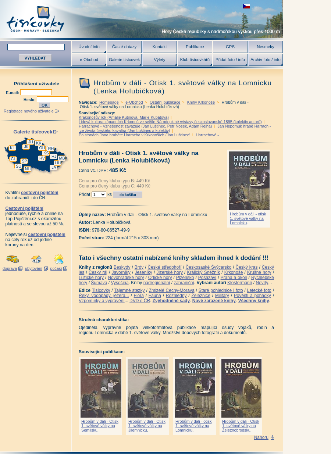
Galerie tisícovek (124, 59)
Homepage (109, 102)
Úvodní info (89, 46)
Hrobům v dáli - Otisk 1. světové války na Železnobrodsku (240, 425)
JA (53, 167)
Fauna (155, 295)
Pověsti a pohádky (252, 295)
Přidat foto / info (230, 59)
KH (12, 148)
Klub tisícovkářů (195, 59)
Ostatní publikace (165, 102)
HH (58, 163)
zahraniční (184, 282)
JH (30, 142)
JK (26, 146)
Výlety (159, 59)
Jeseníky (143, 272)
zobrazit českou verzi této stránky (246, 6)
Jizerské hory (169, 272)
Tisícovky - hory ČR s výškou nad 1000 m (141, 19)
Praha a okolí (234, 277)
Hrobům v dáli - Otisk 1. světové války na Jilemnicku (147, 425)
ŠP (24, 161)
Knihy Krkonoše (201, 102)
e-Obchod (89, 59)
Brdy (139, 267)
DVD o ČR (139, 300)
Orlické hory (160, 277)
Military (222, 295)
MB (62, 158)
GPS (230, 46)
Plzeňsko (185, 277)
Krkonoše (233, 272)
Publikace (195, 46)
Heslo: (30, 99)
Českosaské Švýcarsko (209, 267)
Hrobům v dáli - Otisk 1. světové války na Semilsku (99, 425)
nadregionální (156, 282)
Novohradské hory (126, 277)
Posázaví (207, 277)
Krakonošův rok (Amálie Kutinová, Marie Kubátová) (124, 117)
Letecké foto (259, 290)
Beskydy (122, 267)
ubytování (33, 268)
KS (46, 153)
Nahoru (261, 437)
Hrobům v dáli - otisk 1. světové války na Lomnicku (248, 218)
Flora (139, 295)
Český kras (247, 267)
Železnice (201, 295)
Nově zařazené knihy (214, 300)
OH (42, 148)
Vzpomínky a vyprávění (102, 300)
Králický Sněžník (203, 272)
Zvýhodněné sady (171, 300)
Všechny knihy (253, 300)
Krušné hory (259, 272)
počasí (56, 268)
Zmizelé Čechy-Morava (172, 290)
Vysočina (119, 282)
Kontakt (160, 46)
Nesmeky (265, 46)
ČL (13, 159)
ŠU (18, 166)
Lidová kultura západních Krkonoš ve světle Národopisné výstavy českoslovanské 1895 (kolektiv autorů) (170, 121)
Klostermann (239, 282)
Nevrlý (262, 282)
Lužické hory (91, 277)
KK (38, 143)
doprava (10, 268)
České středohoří (165, 267)
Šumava (99, 282)
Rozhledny (176, 295)
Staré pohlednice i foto (221, 290)
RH (51, 148)
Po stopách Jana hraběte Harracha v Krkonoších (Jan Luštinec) (135, 135)
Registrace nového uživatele (29, 111)
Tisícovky (101, 290)
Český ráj (98, 272)
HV (42, 158)
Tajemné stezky (129, 290)
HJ (53, 156)
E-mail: (13, 92)
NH (28, 169)
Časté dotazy (124, 46)
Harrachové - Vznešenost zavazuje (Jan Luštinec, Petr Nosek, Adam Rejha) (145, 126)
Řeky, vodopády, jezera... (104, 295)
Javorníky (120, 272)
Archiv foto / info (265, 59)
